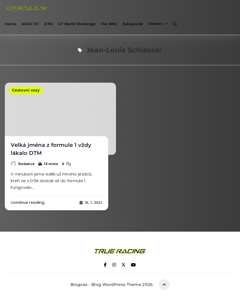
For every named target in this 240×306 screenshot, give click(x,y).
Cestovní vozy (26, 90)
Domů (10, 24)
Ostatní (155, 23)
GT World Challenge (76, 24)
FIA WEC (109, 24)
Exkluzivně (133, 24)
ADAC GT (30, 24)
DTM (48, 24)
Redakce (26, 163)
